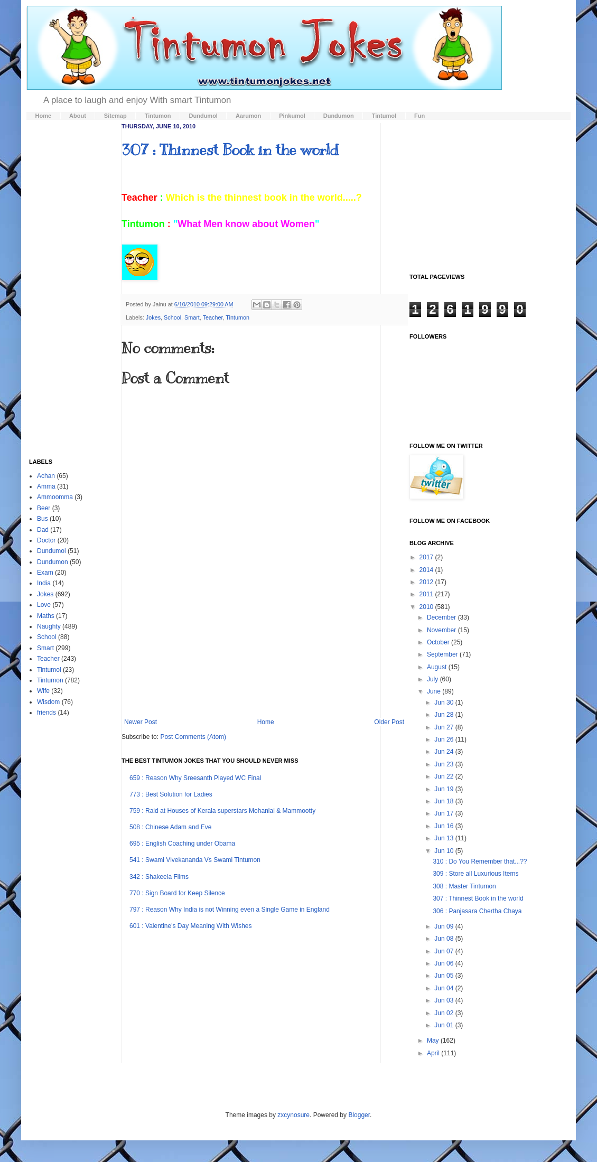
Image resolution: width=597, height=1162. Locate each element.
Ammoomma (55, 497)
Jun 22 (444, 776)
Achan (46, 476)
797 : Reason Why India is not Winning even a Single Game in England (229, 909)
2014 (427, 570)
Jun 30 (444, 702)
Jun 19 (444, 789)
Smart (192, 317)
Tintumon (237, 317)
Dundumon (52, 562)
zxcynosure (293, 1115)
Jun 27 (444, 727)
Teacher (213, 317)
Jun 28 (444, 714)
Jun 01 (444, 1025)
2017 (427, 557)
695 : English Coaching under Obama (182, 843)
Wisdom (48, 702)
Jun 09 (444, 926)
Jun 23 (444, 764)
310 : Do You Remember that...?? (480, 861)
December (442, 617)
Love (44, 604)
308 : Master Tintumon (464, 886)
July (433, 679)
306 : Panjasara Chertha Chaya (477, 911)
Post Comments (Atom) (193, 737)
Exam (45, 572)
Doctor (46, 540)
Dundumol (51, 551)
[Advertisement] (264, 665)
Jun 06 (444, 963)
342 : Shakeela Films (159, 876)
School (172, 317)
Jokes (153, 317)
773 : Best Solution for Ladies (170, 794)
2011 (427, 594)
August (438, 667)
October (439, 642)
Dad (43, 529)
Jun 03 (444, 1000)
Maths (45, 616)
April (434, 1053)
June (434, 691)
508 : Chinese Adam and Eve (170, 827)
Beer (43, 508)
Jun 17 (444, 813)
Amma (46, 486)
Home (265, 722)
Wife (43, 691)
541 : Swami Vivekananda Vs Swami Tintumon (194, 860)
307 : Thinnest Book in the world (230, 149)
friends (46, 712)
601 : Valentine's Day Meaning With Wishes (190, 926)
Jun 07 (444, 951)
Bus (42, 518)
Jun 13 (444, 838)
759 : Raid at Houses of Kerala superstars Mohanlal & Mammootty (222, 810)
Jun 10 (444, 851)
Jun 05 (444, 975)
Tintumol (49, 669)
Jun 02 (444, 1013)
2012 (427, 582)
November (442, 630)
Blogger (359, 1115)
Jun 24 (444, 751)
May (434, 1040)
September (443, 654)
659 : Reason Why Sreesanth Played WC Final (195, 778)
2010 (427, 607)
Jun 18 (444, 801)
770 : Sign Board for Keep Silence (177, 893)
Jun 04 (444, 988)
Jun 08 (444, 938)
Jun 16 (444, 826)
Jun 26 (444, 739)
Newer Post (140, 722)
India (44, 583)
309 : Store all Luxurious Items (475, 873)
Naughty (49, 626)
